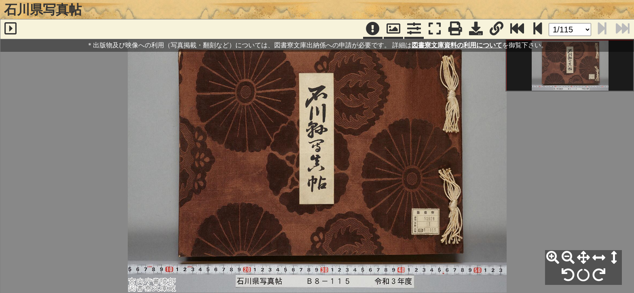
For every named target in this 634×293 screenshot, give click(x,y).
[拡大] (552, 257)
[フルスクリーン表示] (434, 29)
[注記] (373, 29)
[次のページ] (537, 29)
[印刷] (455, 29)
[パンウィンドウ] (393, 29)
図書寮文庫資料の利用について (457, 45)
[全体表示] (583, 257)
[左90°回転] (568, 275)
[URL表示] (496, 29)
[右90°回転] (599, 275)
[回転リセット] (583, 275)
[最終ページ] (517, 29)
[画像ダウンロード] (476, 29)
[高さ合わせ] (614, 257)
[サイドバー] (10, 29)
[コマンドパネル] (414, 29)
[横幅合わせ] (599, 257)
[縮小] (568, 257)
